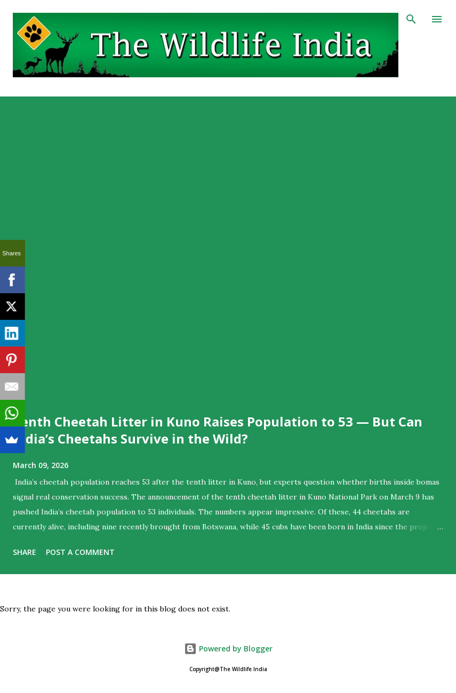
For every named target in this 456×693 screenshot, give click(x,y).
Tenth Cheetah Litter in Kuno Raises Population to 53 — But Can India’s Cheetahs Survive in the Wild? (217, 430)
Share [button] (24, 552)
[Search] (411, 19)
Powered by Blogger (228, 648)
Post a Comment (80, 552)
